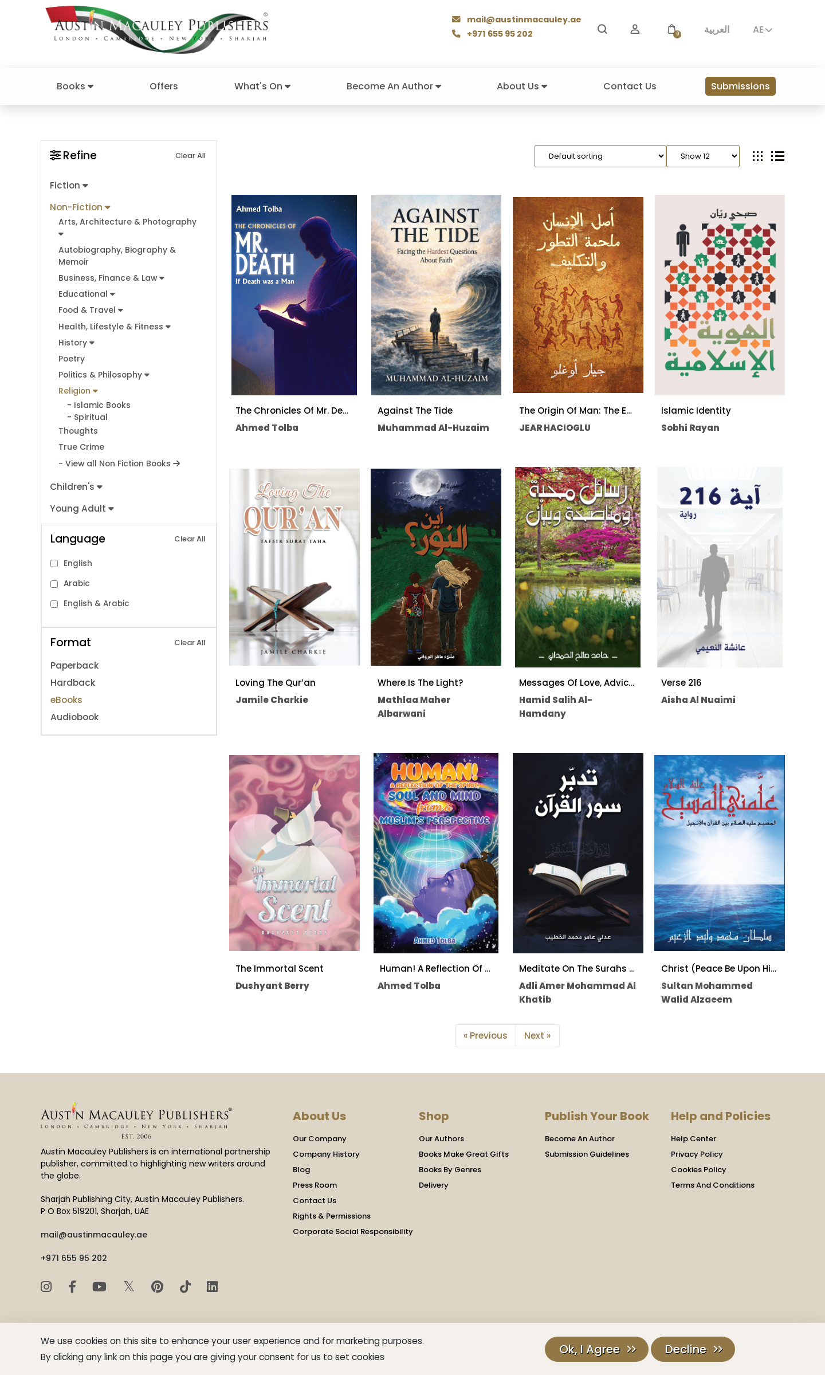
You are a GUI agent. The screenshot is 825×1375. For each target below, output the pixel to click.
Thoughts (78, 426)
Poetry (71, 355)
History (76, 339)
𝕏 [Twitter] (131, 1286)
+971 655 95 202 (494, 35)
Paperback (74, 660)
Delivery (434, 1185)
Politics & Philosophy (103, 371)
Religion (77, 387)
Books (75, 86)
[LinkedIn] (212, 1286)
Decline (685, 1349)
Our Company (320, 1138)
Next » (538, 1036)
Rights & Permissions (332, 1216)
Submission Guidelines (587, 1154)
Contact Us (630, 86)
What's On (262, 86)
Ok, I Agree (589, 1349)
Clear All (190, 155)
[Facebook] (74, 1286)
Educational (86, 291)
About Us (522, 86)
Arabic (77, 577)
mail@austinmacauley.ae (518, 21)
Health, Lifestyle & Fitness (113, 323)
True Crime (80, 442)
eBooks (66, 694)
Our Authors (441, 1138)
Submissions (740, 86)
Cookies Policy (698, 1169)
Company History (326, 1154)
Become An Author (394, 86)
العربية (716, 29)
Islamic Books (102, 400)
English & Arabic (96, 597)
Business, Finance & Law (110, 275)
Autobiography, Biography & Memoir (115, 254)
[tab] (758, 156)
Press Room (315, 1185)
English (78, 557)
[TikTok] (187, 1286)
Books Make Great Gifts (464, 1154)
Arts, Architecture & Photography (126, 226)
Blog (301, 1169)
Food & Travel (90, 307)
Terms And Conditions (713, 1185)
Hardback (72, 677)
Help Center (693, 1138)
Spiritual (90, 412)
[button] (671, 29)
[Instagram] (48, 1286)
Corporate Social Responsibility (353, 1231)
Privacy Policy (697, 1154)
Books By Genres (450, 1169)
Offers (164, 86)
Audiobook (74, 711)
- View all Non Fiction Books (118, 458)
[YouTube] (101, 1286)
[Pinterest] (159, 1286)
